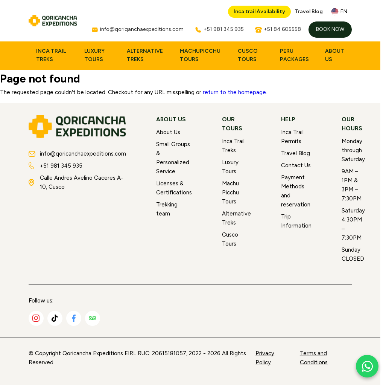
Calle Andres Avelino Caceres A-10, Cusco (76, 182)
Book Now (330, 29)
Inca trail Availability (259, 11)
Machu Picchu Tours (230, 192)
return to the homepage (234, 92)
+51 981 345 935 (55, 165)
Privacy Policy (264, 358)
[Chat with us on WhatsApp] (367, 366)
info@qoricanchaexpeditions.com (77, 153)
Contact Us (296, 165)
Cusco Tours (248, 55)
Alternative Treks (145, 55)
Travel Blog (309, 11)
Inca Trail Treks (51, 55)
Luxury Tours (94, 55)
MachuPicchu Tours (200, 55)
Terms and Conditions (314, 358)
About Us (334, 55)
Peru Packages (294, 55)
